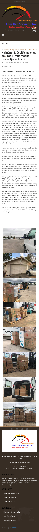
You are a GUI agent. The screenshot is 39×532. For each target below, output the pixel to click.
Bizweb (14, 528)
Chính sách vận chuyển (11, 493)
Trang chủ (5, 44)
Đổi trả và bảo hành (10, 516)
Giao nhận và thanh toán (12, 512)
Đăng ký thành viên (10, 520)
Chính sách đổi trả (9, 501)
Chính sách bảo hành (10, 497)
